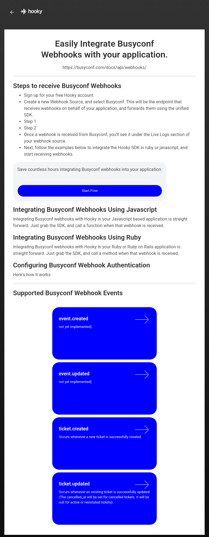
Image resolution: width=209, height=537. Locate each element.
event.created (73, 318)
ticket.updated (74, 484)
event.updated (74, 373)
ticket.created (73, 429)
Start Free (90, 191)
